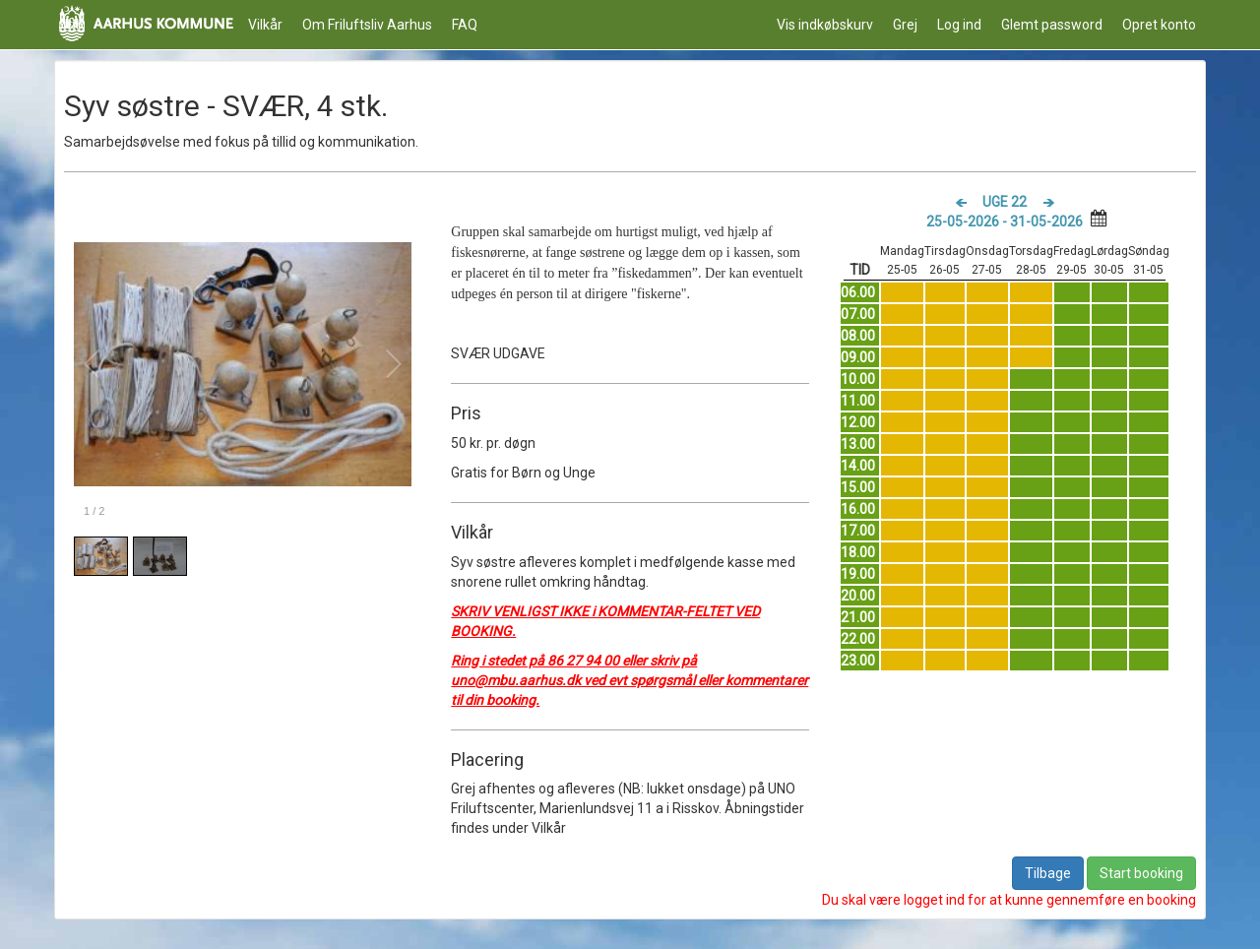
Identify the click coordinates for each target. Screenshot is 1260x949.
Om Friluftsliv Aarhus (367, 24)
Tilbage (1048, 873)
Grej (905, 24)
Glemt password (1051, 24)
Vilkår (265, 24)
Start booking (1141, 873)
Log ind (959, 24)
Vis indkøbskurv (825, 24)
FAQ (464, 24)
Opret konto (1159, 24)
